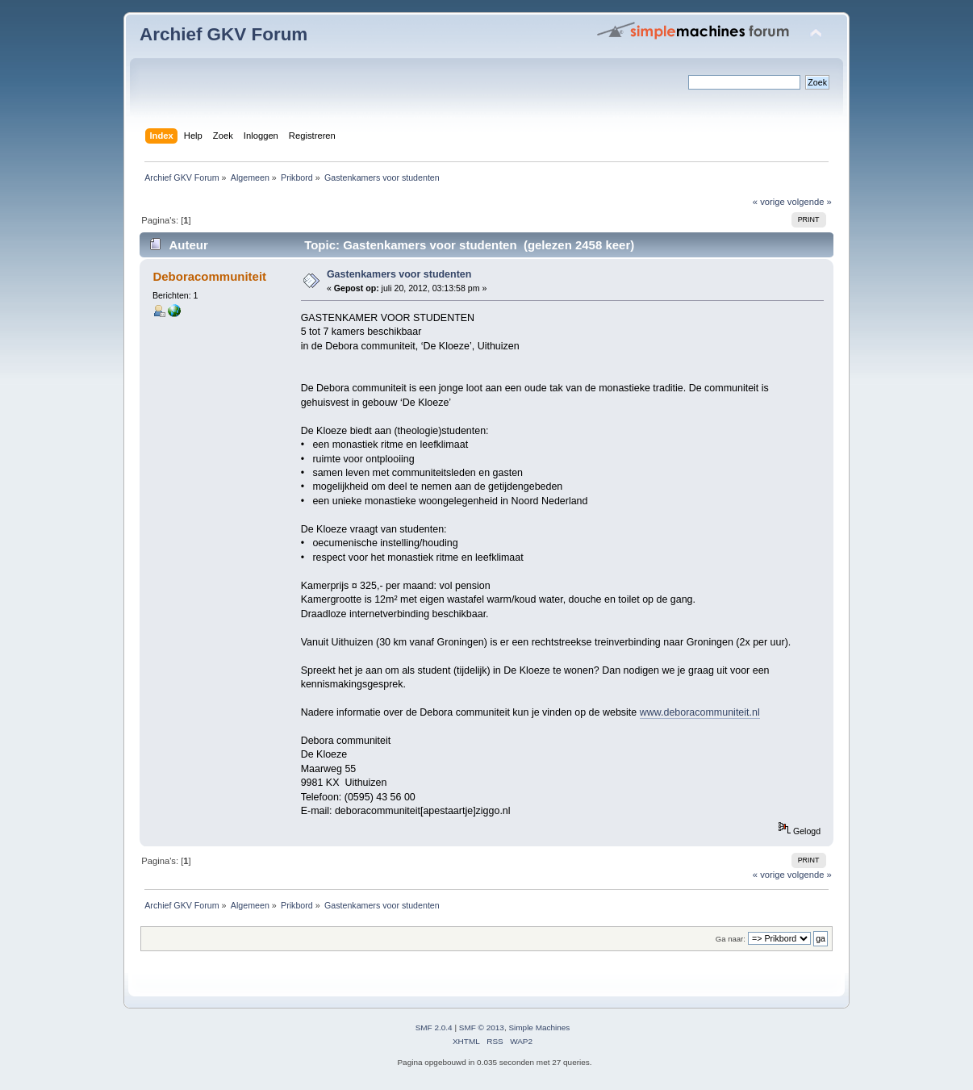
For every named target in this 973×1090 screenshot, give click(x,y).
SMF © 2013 (481, 1027)
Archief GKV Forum (223, 34)
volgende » (809, 202)
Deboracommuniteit (209, 276)
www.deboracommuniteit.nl (700, 712)
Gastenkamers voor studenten (399, 274)
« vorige (769, 202)
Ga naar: (730, 938)
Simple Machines (539, 1027)
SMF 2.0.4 (434, 1027)
